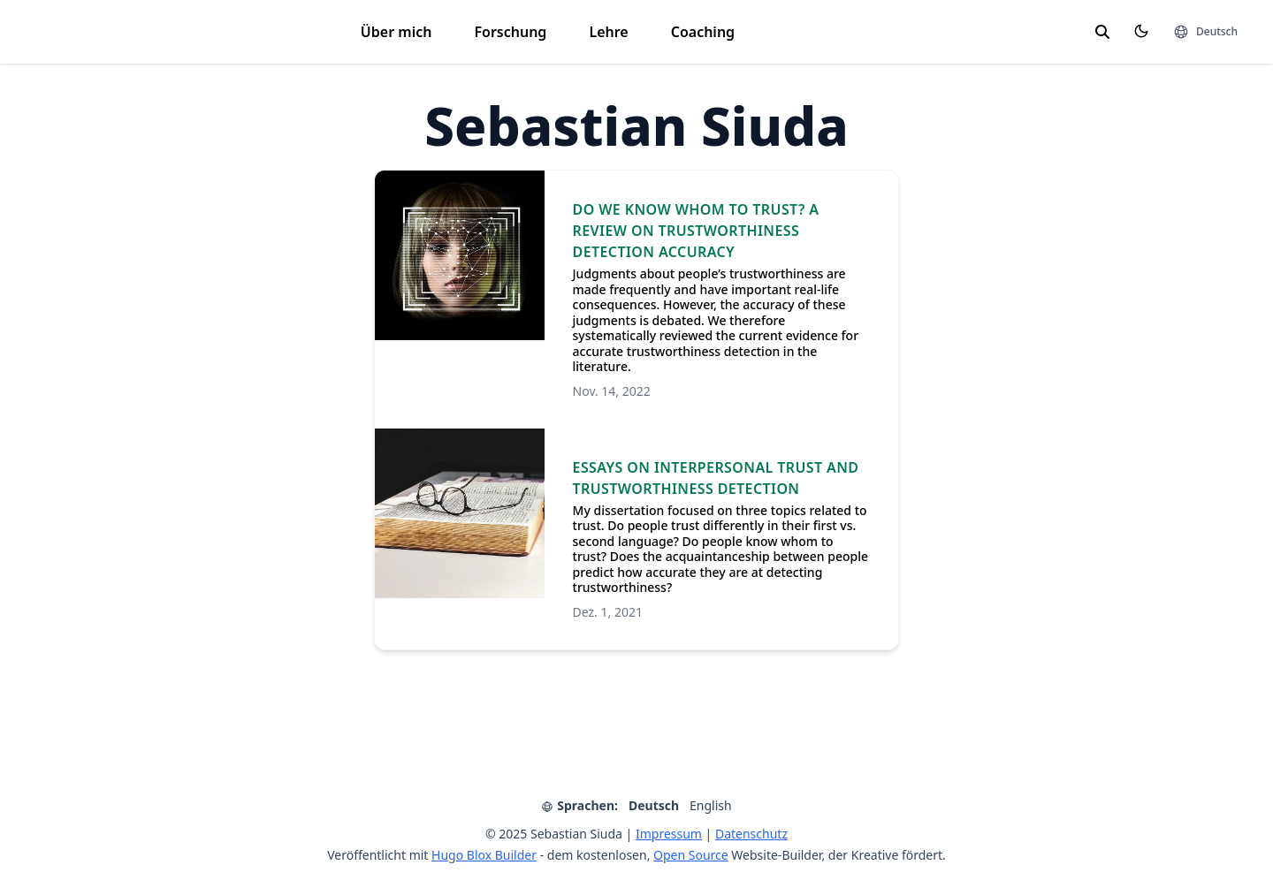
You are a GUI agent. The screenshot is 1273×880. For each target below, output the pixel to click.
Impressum (669, 833)
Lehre (608, 32)
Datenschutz (751, 833)
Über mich (396, 32)
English (711, 805)
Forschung (510, 32)
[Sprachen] (1205, 31)
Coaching (703, 32)
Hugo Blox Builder (484, 854)
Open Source (690, 854)
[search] (1102, 32)
